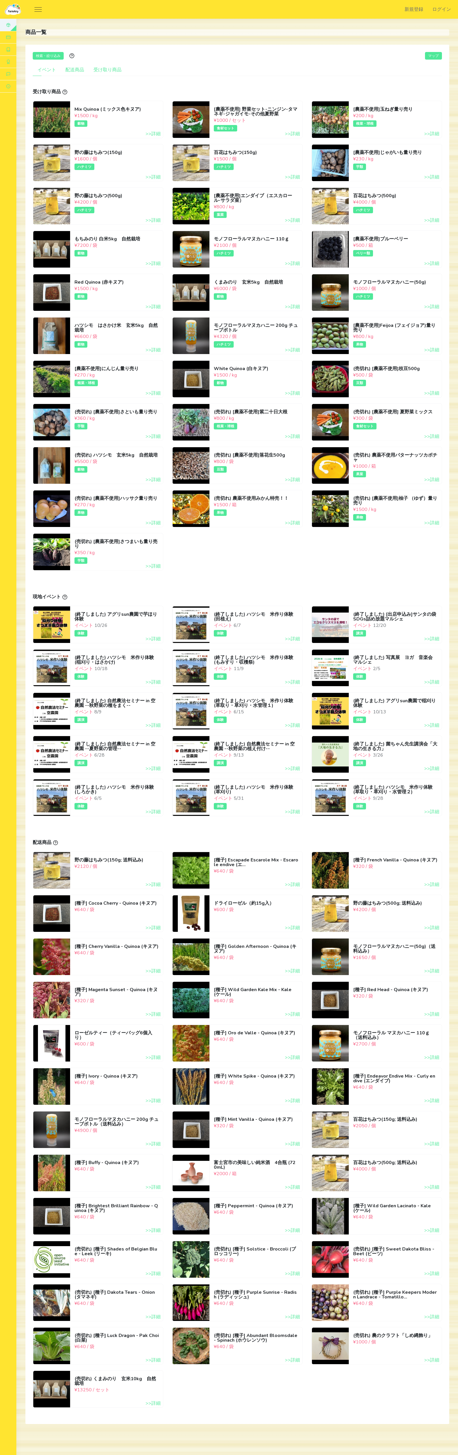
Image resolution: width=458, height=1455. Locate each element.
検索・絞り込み (48, 55)
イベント (46, 70)
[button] (8, 86)
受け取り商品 (107, 70)
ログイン (441, 9)
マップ (433, 55)
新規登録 (414, 9)
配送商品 (74, 70)
